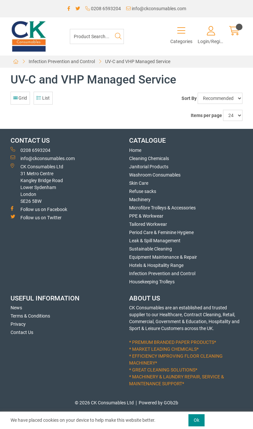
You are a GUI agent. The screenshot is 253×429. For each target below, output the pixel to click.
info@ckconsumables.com (156, 8)
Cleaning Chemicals (149, 158)
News (16, 307)
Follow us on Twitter (36, 217)
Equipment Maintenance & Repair (163, 257)
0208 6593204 (103, 8)
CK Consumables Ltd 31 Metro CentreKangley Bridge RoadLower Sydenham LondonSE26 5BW (37, 183)
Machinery (140, 199)
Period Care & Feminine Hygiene (161, 232)
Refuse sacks (142, 191)
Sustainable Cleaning (150, 248)
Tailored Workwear (148, 224)
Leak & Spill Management (155, 240)
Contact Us (22, 332)
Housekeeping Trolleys (152, 281)
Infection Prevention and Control (62, 61)
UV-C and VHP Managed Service (137, 61)
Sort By (189, 98)
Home (135, 150)
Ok (196, 420)
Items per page (206, 115)
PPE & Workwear (146, 216)
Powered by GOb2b (158, 402)
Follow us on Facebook (39, 209)
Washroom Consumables (155, 175)
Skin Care (138, 183)
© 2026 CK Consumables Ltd (104, 402)
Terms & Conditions (30, 316)
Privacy (18, 324)
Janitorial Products (148, 166)
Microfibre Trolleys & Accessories (162, 207)
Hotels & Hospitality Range (156, 265)
